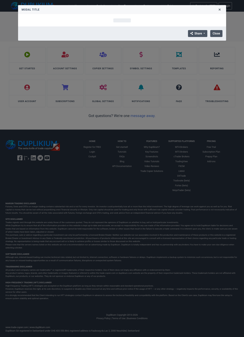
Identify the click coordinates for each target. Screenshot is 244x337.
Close (216, 33)
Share (196, 33)
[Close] (219, 9)
